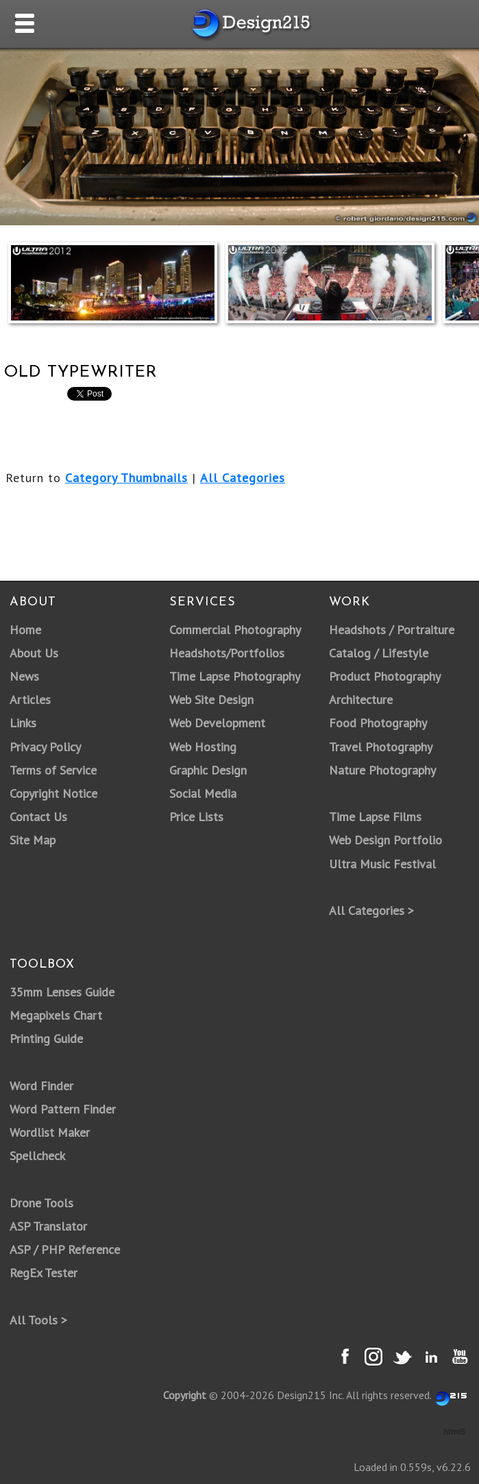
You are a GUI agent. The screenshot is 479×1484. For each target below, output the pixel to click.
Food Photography (378, 723)
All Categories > (371, 910)
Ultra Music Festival (382, 864)
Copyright (184, 1395)
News (24, 676)
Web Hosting (202, 747)
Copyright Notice (53, 793)
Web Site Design (211, 699)
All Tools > (38, 1320)
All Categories (242, 478)
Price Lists (196, 817)
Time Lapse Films (375, 817)
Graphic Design (208, 770)
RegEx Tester (43, 1273)
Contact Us (38, 817)
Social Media (202, 793)
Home (25, 630)
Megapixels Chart (56, 1015)
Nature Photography (382, 770)
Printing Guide (46, 1038)
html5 (454, 1432)
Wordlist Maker (50, 1132)
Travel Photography (380, 747)
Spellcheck (37, 1156)
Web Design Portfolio (385, 840)
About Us (34, 653)
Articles (30, 699)
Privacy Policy (45, 747)
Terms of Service (53, 770)
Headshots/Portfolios (226, 653)
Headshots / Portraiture (391, 630)
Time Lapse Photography (234, 676)
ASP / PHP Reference (65, 1249)
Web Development (217, 723)
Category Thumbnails (126, 478)
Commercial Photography (235, 630)
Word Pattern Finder (63, 1109)
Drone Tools (41, 1203)
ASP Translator (48, 1226)
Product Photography (385, 676)
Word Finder (41, 1086)
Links (23, 723)
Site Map (33, 840)
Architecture (361, 699)
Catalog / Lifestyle (378, 653)
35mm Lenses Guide (62, 992)
